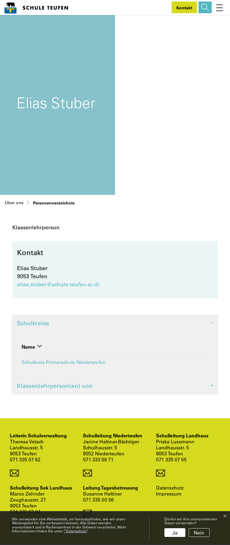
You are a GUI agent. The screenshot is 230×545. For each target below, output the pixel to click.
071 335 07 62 (25, 460)
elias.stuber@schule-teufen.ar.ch (58, 284)
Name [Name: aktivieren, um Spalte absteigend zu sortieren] (28, 347)
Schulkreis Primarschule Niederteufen (64, 362)
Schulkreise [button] (33, 323)
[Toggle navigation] (219, 7)
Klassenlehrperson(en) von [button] (55, 386)
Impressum (168, 495)
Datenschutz (170, 489)
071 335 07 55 (171, 460)
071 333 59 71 (98, 460)
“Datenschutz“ (75, 531)
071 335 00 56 (98, 500)
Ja (175, 532)
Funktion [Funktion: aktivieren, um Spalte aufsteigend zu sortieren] (175, 347)
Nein (199, 532)
